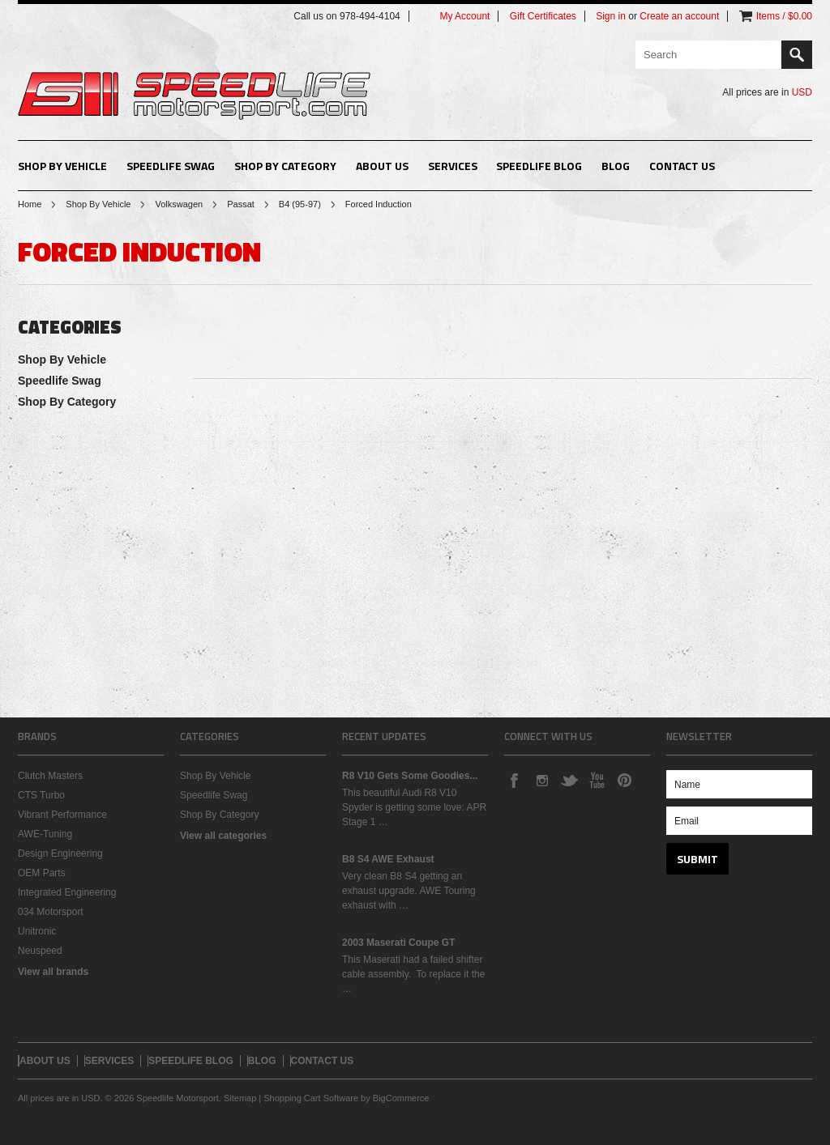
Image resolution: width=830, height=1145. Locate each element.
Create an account (679, 16)
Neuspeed (40, 950)
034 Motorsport (50, 911)
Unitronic (37, 931)
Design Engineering (60, 853)
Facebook (514, 780)
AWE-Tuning (45, 834)
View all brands (53, 971)
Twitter (569, 780)
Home (29, 204)
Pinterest (624, 780)
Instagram (541, 780)
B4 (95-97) (300, 204)
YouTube (596, 780)
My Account (464, 16)
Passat (241, 204)
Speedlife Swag (170, 165)
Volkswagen (179, 204)
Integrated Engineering (67, 892)
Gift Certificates (543, 16)
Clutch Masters (50, 775)
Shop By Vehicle (62, 165)
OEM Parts (42, 873)
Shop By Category (285, 165)
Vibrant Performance (62, 814)
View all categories (223, 835)
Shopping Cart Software (310, 1098)
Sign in (611, 16)
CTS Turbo (41, 795)
